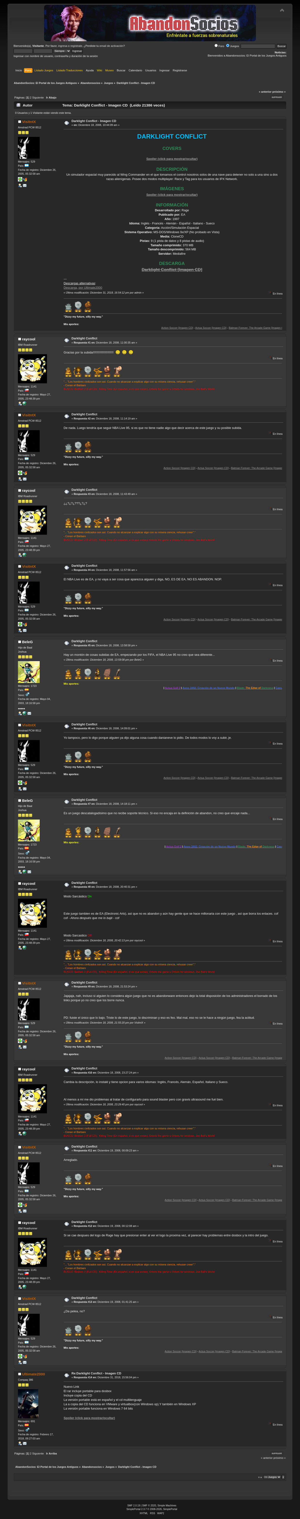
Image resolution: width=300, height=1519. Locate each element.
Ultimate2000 (33, 1374)
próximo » (279, 91)
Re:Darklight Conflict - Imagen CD (96, 1373)
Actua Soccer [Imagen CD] (228, 327)
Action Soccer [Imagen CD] (195, 327)
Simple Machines (166, 1505)
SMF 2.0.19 (133, 1505)
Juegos (232, 46)
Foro (219, 46)
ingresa (62, 45)
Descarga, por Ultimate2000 (83, 287)
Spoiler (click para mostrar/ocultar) (172, 159)
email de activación (111, 45)
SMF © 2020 (149, 1505)
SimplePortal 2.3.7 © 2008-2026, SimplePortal (151, 1509)
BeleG (27, 642)
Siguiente (38, 97)
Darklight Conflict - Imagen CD (93, 121)
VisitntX (29, 122)
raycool (28, 339)
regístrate (76, 45)
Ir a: (260, 1477)
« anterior (265, 91)
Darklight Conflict (84, 338)
